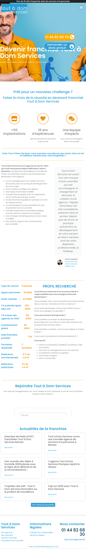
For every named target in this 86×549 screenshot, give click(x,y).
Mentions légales (37, 535)
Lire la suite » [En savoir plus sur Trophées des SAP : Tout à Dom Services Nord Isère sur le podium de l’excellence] (9, 498)
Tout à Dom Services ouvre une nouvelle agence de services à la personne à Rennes (64, 441)
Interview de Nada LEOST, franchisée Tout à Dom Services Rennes (19, 439)
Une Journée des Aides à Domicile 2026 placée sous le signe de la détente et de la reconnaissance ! (20, 466)
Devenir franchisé (9, 538)
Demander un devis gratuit (57, 46)
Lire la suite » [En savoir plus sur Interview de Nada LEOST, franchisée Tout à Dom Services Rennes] (9, 448)
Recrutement (12, 62)
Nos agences (6, 533)
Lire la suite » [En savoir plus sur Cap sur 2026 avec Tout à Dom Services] (52, 495)
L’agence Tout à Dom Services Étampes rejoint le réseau (64, 464)
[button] (81, 7)
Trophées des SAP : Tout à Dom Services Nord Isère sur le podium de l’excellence (20, 489)
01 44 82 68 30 (57, 37)
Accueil (2, 62)
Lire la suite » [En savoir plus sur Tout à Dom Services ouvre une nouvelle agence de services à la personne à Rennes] (52, 451)
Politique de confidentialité (41, 533)
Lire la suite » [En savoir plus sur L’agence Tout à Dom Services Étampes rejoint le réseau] (52, 473)
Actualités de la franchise (12, 541)
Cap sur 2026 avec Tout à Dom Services (63, 488)
